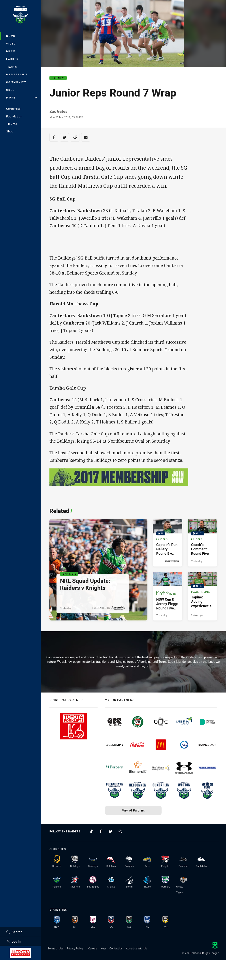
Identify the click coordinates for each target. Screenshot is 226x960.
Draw (10, 51)
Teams (11, 66)
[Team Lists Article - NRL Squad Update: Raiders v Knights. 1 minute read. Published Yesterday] (98, 569)
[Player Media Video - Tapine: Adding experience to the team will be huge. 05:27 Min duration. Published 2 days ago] (202, 596)
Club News (58, 78)
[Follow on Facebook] (101, 831)
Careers (92, 948)
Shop (9, 131)
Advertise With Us (136, 948)
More (21, 97)
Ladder (12, 59)
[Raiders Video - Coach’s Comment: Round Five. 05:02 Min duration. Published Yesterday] (202, 542)
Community (16, 82)
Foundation (14, 116)
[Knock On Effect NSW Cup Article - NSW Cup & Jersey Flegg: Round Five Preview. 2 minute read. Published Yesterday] (167, 596)
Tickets (11, 124)
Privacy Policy (75, 948)
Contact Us (115, 948)
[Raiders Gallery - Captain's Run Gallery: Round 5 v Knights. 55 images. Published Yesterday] (167, 542)
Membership (17, 74)
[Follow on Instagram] (120, 831)
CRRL (10, 89)
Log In (13, 941)
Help (103, 948)
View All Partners (133, 810)
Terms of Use (55, 948)
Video (11, 43)
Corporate (13, 109)
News (10, 35)
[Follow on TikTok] (91, 831)
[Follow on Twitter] (110, 831)
